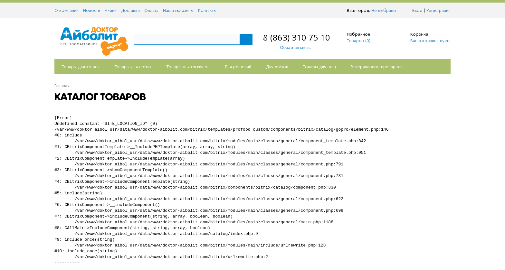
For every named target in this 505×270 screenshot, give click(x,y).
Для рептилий (237, 67)
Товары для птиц (319, 67)
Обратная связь (291, 47)
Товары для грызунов (188, 67)
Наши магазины (178, 10)
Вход (417, 10)
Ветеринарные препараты (376, 67)
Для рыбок (277, 67)
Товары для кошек (81, 67)
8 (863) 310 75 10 (296, 37)
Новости (91, 10)
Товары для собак (133, 67)
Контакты (207, 10)
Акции (111, 10)
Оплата (151, 10)
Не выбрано (385, 10)
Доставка (130, 10)
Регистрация (438, 10)
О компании (66, 10)
